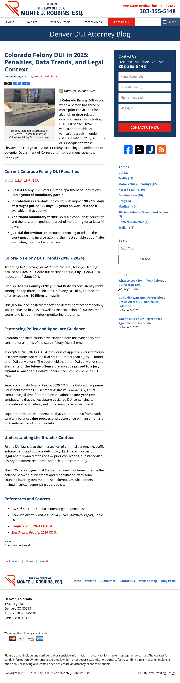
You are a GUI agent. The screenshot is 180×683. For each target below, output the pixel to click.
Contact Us (121, 22)
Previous (13, 561)
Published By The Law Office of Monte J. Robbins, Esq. (149, 8)
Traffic (125, 178)
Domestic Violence (133, 222)
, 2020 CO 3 (33, 532)
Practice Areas (92, 22)
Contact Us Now (145, 127)
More (172, 22)
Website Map (148, 581)
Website (32, 22)
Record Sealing (131, 190)
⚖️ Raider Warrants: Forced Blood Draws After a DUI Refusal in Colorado (141, 302)
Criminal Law (130, 195)
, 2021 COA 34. (32, 526)
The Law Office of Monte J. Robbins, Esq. (64, 673)
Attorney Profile (60, 22)
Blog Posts (168, 581)
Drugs (124, 201)
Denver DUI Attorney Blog (43, 9)
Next (44, 561)
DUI (19, 541)
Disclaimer (107, 581)
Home (10, 22)
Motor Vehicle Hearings (137, 184)
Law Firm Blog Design (156, 673)
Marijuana (127, 206)
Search (145, 259)
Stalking (126, 227)
